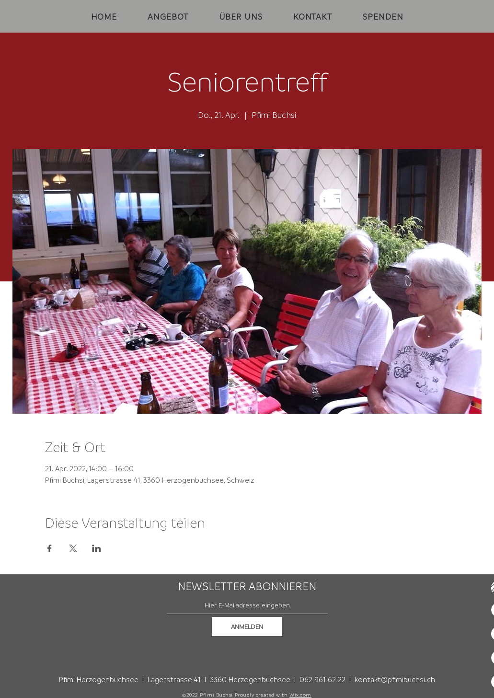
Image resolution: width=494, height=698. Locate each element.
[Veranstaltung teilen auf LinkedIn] (96, 548)
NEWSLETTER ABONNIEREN (247, 586)
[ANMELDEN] (247, 626)
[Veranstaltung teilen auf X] (73, 548)
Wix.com (300, 694)
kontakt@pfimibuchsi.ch (395, 679)
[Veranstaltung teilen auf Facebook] (49, 548)
